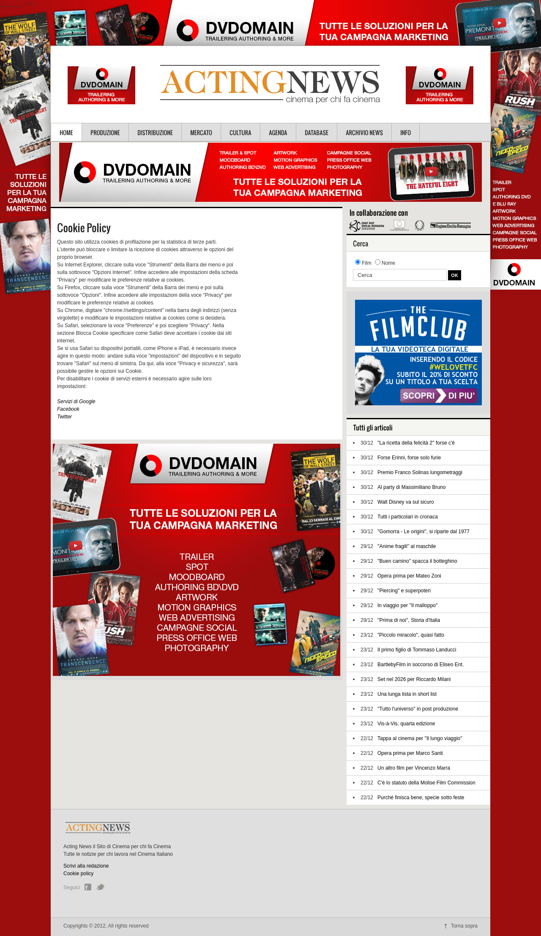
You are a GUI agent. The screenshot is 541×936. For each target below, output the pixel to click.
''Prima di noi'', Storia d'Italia (408, 620)
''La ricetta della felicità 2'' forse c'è (416, 443)
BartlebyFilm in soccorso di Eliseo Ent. (420, 664)
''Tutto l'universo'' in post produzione (417, 709)
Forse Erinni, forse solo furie (409, 458)
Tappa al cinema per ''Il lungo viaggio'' (419, 738)
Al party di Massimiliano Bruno (411, 487)
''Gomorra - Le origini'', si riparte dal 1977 (423, 531)
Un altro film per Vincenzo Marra (413, 768)
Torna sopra (464, 926)
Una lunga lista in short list (407, 694)
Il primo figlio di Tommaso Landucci (416, 650)
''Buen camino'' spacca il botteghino (417, 561)
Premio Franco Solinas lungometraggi (419, 472)
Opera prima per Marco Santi (410, 753)
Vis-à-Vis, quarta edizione (406, 724)
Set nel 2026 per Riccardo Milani (414, 679)
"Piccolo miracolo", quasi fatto (410, 635)
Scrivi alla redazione (86, 866)
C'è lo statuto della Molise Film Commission (426, 783)
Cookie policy (78, 873)
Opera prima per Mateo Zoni (409, 576)
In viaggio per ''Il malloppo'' (407, 605)
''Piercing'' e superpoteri (404, 591)
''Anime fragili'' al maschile (406, 546)
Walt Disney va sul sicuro (405, 502)
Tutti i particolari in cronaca (407, 517)
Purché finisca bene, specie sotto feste (420, 797)
